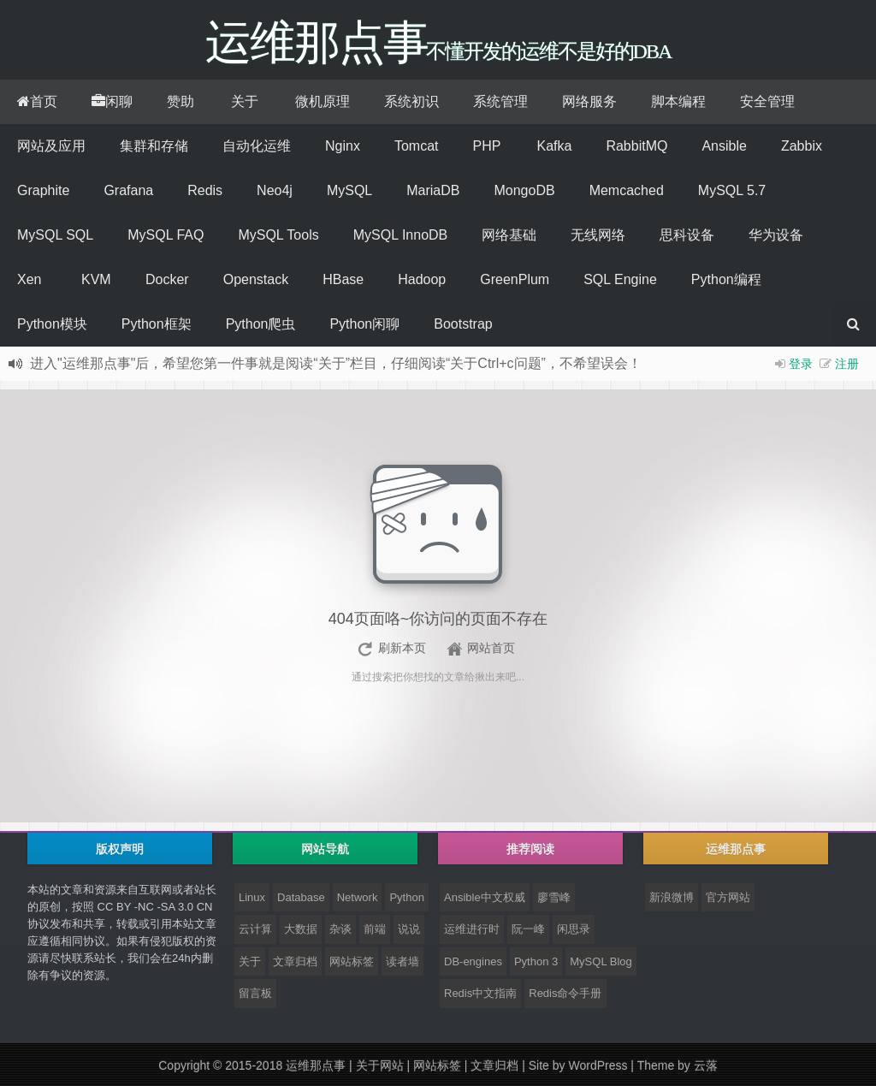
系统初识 (411, 101)
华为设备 (776, 235)
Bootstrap (463, 324)
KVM (96, 279)
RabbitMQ (636, 146)
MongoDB (524, 190)
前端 (375, 929)
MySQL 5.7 (732, 190)
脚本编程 (678, 101)
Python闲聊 (364, 324)
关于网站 (380, 1065)
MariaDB (432, 190)
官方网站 (728, 897)
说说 (409, 929)
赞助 (180, 101)
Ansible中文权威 (484, 897)
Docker (167, 279)
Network (357, 897)
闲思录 (573, 929)
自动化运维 (256, 146)
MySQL (349, 190)
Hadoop (422, 279)
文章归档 (295, 961)
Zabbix (801, 146)
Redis (204, 190)
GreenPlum (514, 279)
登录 (801, 364)
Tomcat (416, 146)
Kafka (553, 146)
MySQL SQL (55, 235)
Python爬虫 (261, 324)
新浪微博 (671, 897)
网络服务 (589, 101)
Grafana (128, 190)
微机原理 (322, 101)
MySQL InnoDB (400, 235)
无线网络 (598, 235)
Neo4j (275, 190)
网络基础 (509, 235)
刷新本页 (402, 648)
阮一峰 (528, 929)
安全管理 (767, 101)
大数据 (300, 929)
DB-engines (473, 961)
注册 (847, 364)
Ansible (723, 146)
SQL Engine (620, 279)
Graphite (43, 190)
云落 (706, 1065)
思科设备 (687, 235)
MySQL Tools (278, 235)
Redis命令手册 (565, 993)
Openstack (255, 279)
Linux (252, 897)
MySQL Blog (601, 961)
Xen (29, 279)
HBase (343, 279)
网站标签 (351, 961)
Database (301, 897)
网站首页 (491, 648)
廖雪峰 (554, 897)
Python (406, 897)
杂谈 (340, 929)
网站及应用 (51, 146)
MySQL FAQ (165, 235)
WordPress (597, 1065)
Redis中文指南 (480, 993)
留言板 (255, 993)
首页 (37, 101)
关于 (244, 101)
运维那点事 (316, 1065)
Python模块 (52, 324)
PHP (486, 146)
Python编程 (726, 279)
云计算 (255, 929)
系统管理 (500, 101)
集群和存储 (154, 146)
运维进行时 (472, 929)
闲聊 (112, 101)
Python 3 (536, 961)
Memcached (626, 190)
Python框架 (156, 324)
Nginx (342, 146)
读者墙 (402, 961)
